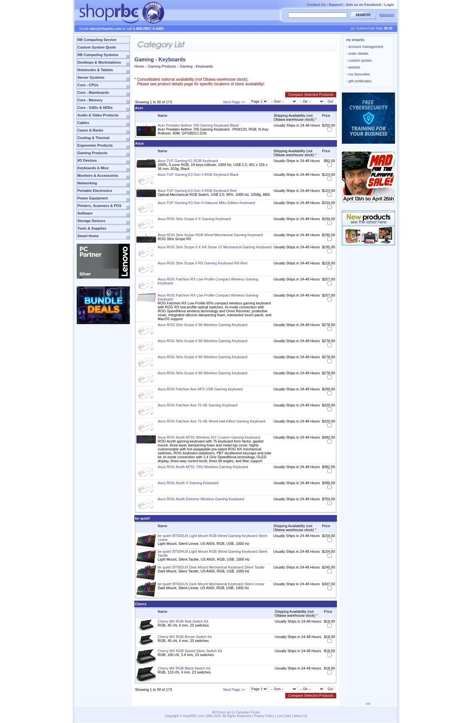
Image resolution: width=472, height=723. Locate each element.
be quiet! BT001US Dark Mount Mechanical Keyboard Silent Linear (211, 584)
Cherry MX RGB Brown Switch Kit (185, 637)
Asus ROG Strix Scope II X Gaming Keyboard (194, 219)
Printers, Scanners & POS (99, 206)
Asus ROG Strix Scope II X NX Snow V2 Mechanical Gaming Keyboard (214, 247)
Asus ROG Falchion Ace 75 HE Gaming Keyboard (198, 405)
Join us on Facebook (363, 5)
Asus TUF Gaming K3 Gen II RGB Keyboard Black (198, 174)
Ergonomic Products (95, 145)
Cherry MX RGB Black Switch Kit (184, 668)
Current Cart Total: (374, 28)
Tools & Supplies (91, 228)
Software (84, 213)
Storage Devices (91, 221)
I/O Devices (87, 160)
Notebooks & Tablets (95, 70)
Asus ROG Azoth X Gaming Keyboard (188, 483)
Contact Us (315, 5)
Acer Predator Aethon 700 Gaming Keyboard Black (198, 125)
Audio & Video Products (98, 115)
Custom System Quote (96, 47)
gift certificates (358, 81)
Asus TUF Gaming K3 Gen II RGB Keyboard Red (197, 191)
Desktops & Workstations (99, 62)
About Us (300, 716)
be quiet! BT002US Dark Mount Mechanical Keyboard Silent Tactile (211, 567)
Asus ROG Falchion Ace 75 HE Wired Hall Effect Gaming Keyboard (212, 421)
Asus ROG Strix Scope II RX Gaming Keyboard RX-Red (202, 263)
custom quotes (359, 60)
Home (139, 66)
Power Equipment (92, 198)
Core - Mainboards (93, 92)
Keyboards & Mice (92, 168)
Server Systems (91, 77)
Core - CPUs (87, 85)
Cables (83, 123)
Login (389, 5)
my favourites (358, 74)
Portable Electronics (94, 191)
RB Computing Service (96, 40)
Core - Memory (90, 100)
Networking (87, 183)
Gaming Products (92, 153)
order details (357, 53)
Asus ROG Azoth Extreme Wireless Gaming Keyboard (201, 499)
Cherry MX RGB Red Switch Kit (183, 621)
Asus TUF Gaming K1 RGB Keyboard (188, 161)
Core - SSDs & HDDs (95, 108)
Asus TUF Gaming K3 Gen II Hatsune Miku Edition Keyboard (206, 203)
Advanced (387, 15)
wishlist (353, 67)
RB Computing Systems (97, 55)
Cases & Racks (90, 130)
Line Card (284, 716)
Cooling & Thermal (93, 138)
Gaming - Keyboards (196, 66)
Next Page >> (234, 102)
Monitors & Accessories (97, 175)
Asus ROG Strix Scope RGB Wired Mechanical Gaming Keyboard (210, 235)
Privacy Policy (264, 716)
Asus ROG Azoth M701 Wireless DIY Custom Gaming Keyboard (209, 437)
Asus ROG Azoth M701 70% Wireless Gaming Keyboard (203, 467)
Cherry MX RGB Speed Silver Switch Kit (190, 651)
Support (336, 5)
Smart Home (88, 236)
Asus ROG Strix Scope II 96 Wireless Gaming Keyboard (202, 325)
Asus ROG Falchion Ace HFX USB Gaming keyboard (200, 389)
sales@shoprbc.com (105, 29)
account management (364, 47)
